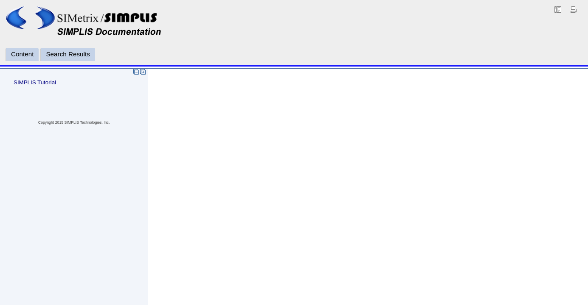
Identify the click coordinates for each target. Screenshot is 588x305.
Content (22, 54)
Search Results (68, 54)
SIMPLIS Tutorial (35, 82)
